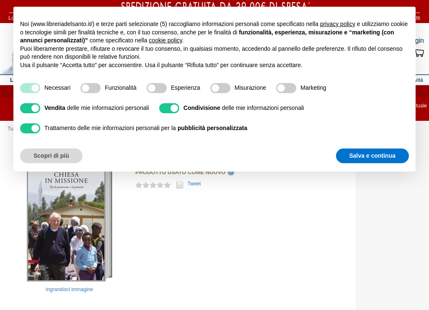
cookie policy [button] (165, 40)
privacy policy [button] (337, 24)
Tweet (194, 184)
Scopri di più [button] (51, 155)
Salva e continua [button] (372, 155)
